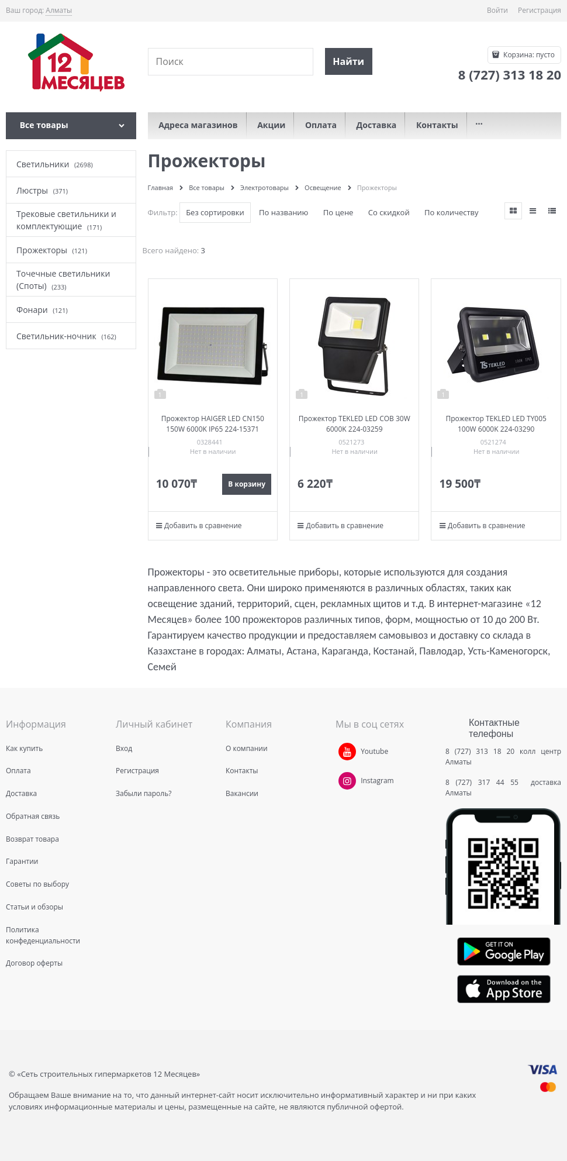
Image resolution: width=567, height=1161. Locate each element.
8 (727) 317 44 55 (484, 782)
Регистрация (539, 10)
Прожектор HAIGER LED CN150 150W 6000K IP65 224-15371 (212, 424)
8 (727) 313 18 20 (479, 751)
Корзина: (528, 55)
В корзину (246, 484)
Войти (497, 10)
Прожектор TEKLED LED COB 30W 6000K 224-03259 (354, 424)
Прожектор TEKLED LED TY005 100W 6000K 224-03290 (496, 424)
